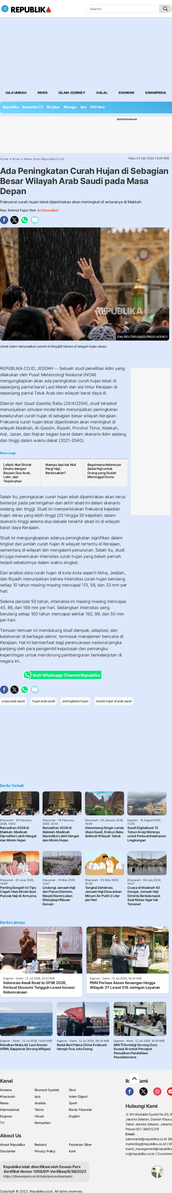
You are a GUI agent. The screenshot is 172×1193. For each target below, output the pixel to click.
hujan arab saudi (43, 701)
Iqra (37, 1096)
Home (4, 159)
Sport (73, 1103)
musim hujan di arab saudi (114, 701)
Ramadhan (43, 1123)
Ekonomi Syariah (47, 1090)
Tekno (39, 1110)
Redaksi (41, 1145)
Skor (72, 1090)
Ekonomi (126, 93)
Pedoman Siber (80, 1145)
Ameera (6, 1090)
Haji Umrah (16, 93)
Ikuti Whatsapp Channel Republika (63, 675)
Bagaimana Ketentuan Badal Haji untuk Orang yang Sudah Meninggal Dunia (104, 471)
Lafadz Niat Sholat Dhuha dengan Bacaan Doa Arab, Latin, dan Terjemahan (17, 473)
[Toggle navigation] (5, 8)
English (74, 1116)
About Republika (12, 1145)
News (42, 93)
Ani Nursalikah (48, 210)
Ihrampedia (155, 93)
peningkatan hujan (75, 701)
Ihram (16, 159)
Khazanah (7, 1096)
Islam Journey (72, 93)
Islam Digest (78, 1096)
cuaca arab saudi (13, 701)
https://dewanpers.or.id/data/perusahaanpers (38, 1176)
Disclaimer (8, 1151)
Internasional (9, 1110)
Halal (102, 93)
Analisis (40, 1103)
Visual (39, 1116)
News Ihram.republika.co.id (44, 159)
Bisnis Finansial (80, 1110)
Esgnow (6, 1116)
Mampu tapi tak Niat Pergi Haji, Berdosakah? (60, 469)
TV (2, 1123)
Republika (11, 107)
